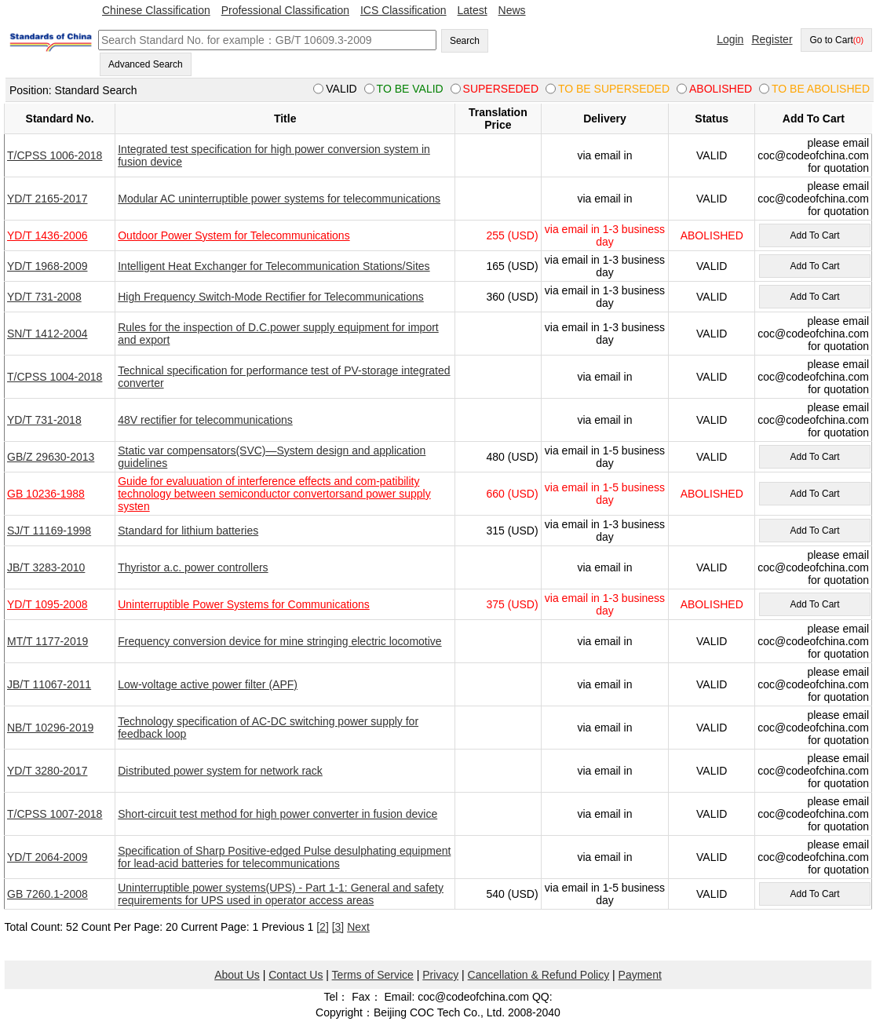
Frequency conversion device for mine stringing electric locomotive (279, 641)
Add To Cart (814, 235)
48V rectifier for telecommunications (205, 420)
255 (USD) (512, 235)
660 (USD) (512, 493)
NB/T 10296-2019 (50, 727)
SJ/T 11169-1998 (49, 530)
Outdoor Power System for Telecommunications (233, 235)
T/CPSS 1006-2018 (54, 155)
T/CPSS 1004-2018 (54, 376)
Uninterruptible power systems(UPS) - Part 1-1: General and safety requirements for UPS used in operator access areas (280, 893)
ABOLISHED (712, 235)
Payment (640, 974)
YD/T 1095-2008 (47, 604)
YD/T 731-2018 (44, 420)
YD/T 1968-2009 (47, 266)
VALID (711, 155)
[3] (338, 927)
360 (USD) (512, 296)
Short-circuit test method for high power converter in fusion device (277, 814)
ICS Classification (403, 10)
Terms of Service (373, 974)
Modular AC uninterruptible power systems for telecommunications (279, 198)
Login (730, 39)
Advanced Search (145, 64)
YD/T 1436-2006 (47, 235)
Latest (472, 10)
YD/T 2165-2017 (47, 198)
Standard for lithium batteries (188, 530)
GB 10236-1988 (46, 493)
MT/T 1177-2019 (47, 641)
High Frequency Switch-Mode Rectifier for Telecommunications (271, 296)
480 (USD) (512, 456)
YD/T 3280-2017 (47, 770)
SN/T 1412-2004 (47, 333)
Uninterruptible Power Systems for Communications (244, 604)
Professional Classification (285, 10)
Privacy (440, 974)
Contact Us (295, 974)
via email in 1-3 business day (605, 235)
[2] (322, 927)
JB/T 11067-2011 (49, 684)
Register (771, 39)
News (512, 10)
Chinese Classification (156, 10)
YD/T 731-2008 (44, 296)
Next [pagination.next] (358, 927)
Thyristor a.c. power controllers (193, 567)
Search (465, 40)
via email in (604, 155)
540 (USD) (512, 894)
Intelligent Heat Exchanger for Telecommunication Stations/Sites (273, 266)
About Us (237, 974)
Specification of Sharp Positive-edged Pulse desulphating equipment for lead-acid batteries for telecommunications (284, 857)
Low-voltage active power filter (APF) (207, 684)
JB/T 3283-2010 (46, 567)
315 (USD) (512, 530)
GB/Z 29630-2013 (50, 456)
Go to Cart (836, 40)
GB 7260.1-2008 (47, 894)
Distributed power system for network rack (220, 770)
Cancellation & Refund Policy (539, 974)
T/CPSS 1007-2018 (54, 814)
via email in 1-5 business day (605, 456)
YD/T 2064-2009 (47, 857)
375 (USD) (512, 604)
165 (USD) (512, 266)
